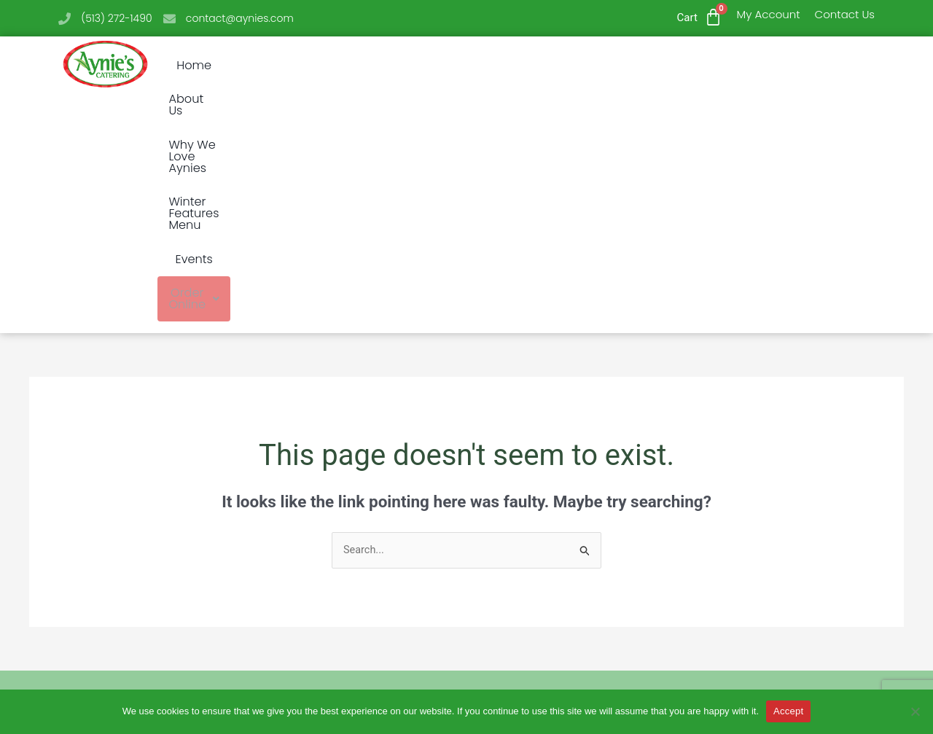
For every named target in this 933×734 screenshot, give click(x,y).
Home (242, 65)
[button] (770, 66)
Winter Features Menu (574, 65)
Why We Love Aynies (422, 65)
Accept (788, 711)
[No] (914, 711)
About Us (310, 65)
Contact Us (845, 14)
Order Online (770, 65)
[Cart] (713, 17)
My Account (768, 14)
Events (683, 65)
